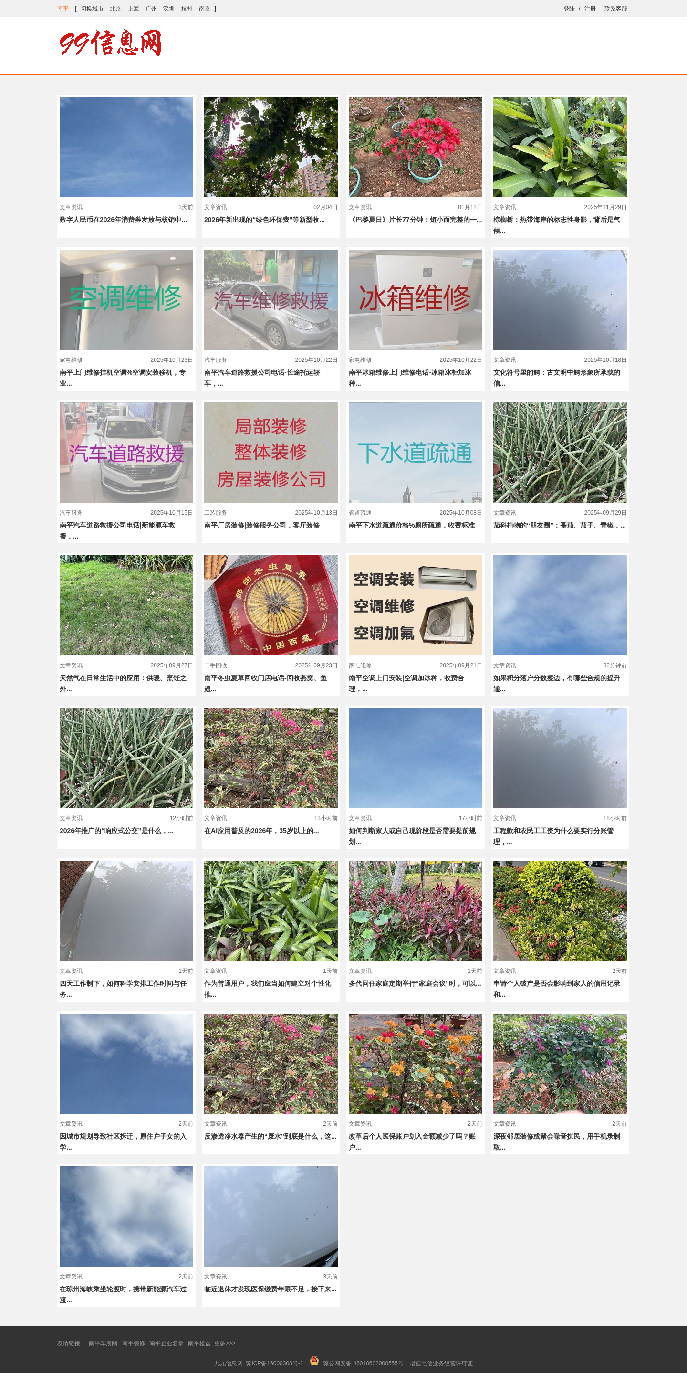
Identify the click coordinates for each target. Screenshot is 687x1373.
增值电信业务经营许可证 (441, 1363)
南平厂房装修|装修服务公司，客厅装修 (262, 525)
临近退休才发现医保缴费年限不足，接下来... (270, 1289)
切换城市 (92, 8)
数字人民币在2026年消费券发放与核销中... (123, 219)
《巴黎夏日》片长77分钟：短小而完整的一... (415, 219)
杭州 (187, 8)
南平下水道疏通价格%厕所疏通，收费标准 (412, 525)
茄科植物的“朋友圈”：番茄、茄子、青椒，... (559, 525)
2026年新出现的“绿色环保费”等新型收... (264, 219)
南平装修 (133, 1343)
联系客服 (615, 8)
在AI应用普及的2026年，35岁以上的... (261, 830)
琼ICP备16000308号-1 (274, 1363)
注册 (590, 8)
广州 (151, 8)
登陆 (569, 8)
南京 (204, 8)
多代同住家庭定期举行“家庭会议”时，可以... (415, 983)
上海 (133, 8)
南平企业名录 (166, 1343)
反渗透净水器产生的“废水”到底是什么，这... (270, 1136)
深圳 (169, 8)
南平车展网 (103, 1343)
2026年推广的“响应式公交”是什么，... (117, 830)
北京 (115, 8)
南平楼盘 (199, 1343)
